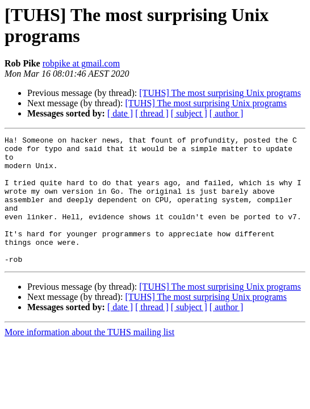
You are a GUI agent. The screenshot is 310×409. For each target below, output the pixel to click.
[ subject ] (189, 113)
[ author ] (227, 113)
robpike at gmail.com (81, 63)
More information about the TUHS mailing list (89, 357)
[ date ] (120, 113)
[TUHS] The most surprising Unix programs (220, 93)
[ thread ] (152, 113)
